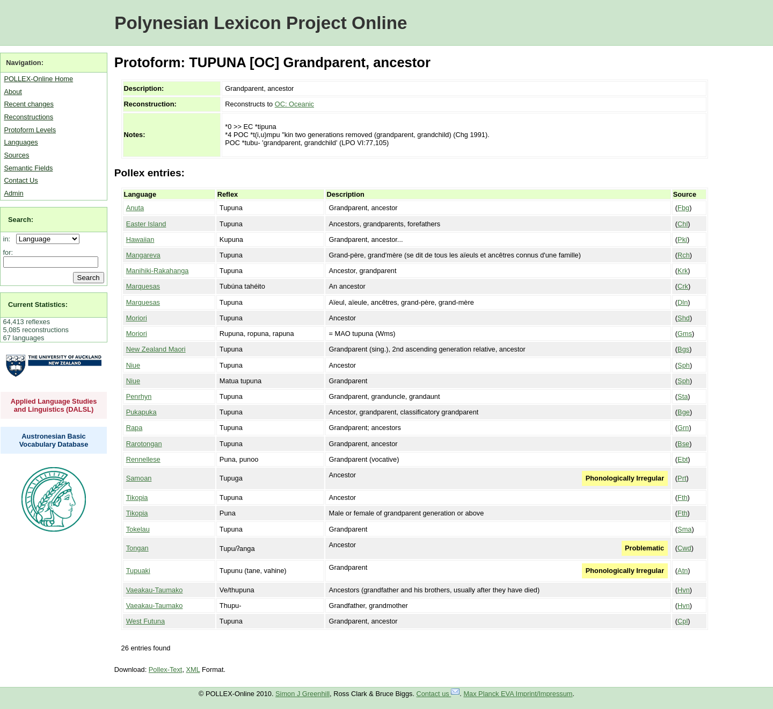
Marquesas (143, 286)
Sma (684, 529)
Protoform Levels (30, 130)
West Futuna (145, 621)
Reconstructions (28, 117)
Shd (683, 318)
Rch (683, 255)
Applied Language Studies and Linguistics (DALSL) (54, 405)
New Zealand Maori (156, 349)
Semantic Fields (28, 168)
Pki (682, 239)
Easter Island (146, 224)
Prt (681, 478)
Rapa (134, 428)
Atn (682, 571)
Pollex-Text (166, 669)
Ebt (682, 459)
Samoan (139, 478)
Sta (682, 396)
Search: (20, 220)
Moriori (136, 318)
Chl (682, 224)
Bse (683, 444)
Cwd (684, 548)
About (12, 92)
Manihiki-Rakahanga (157, 271)
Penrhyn (139, 396)
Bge (683, 412)
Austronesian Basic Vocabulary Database (54, 440)
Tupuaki (138, 571)
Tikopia (137, 497)
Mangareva (143, 255)
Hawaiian (140, 239)
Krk (682, 271)
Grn (683, 428)
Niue (133, 365)
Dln (682, 302)
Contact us (438, 694)
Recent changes (28, 104)
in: (8, 239)
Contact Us (21, 180)
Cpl (682, 621)
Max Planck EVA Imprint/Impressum (517, 694)
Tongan (137, 548)
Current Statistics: (38, 304)
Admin (13, 193)
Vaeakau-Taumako (154, 590)
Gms (684, 334)
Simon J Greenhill (302, 694)
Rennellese (143, 459)
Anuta (135, 208)
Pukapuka (141, 412)
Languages (21, 142)
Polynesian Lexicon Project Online (260, 23)
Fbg (683, 208)
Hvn (683, 590)
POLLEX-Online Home (38, 79)
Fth (682, 497)
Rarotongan (144, 444)
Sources (16, 155)
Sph (683, 365)
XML (193, 669)
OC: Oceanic (294, 104)
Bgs (683, 349)
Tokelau (138, 529)
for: (8, 252)
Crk (682, 286)
